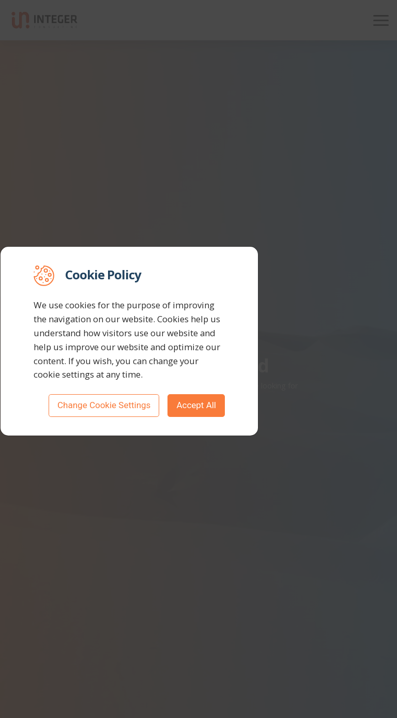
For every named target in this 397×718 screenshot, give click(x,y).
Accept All (196, 405)
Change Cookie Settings (103, 405)
